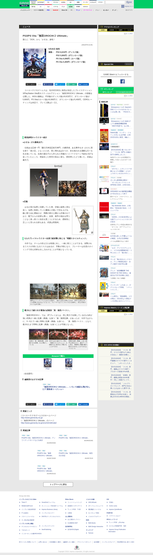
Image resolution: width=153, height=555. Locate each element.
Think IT (24, 502)
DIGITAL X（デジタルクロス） (51, 516)
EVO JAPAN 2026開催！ (112, 345)
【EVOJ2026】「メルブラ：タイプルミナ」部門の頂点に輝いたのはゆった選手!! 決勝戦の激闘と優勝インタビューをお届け (121, 388)
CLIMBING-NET (73, 523)
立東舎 (70, 513)
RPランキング (107, 92)
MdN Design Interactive (95, 526)
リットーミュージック (75, 502)
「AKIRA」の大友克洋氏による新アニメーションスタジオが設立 (121, 219)
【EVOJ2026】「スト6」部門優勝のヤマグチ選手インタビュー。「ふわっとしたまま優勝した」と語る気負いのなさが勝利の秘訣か (121, 363)
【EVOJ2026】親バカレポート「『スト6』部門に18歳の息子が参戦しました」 (121, 152)
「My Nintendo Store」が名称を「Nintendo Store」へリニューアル (120, 208)
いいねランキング (125, 92)
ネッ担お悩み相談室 (28, 520)
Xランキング (108, 89)
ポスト (33, 84)
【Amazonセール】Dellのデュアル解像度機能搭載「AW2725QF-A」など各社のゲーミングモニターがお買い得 (121, 126)
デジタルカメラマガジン (29, 526)
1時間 (103, 30)
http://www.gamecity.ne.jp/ (32, 418)
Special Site (108, 64)
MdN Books (92, 523)
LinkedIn (85, 84)
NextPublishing (46, 529)
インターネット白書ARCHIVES (32, 533)
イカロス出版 (90, 499)
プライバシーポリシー (84, 542)
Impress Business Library (50, 509)
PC (72, 10)
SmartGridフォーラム (48, 502)
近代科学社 (68, 526)
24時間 (111, 30)
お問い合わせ (42, 542)
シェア (50, 84)
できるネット (26, 530)
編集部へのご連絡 (69, 542)
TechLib (90, 533)
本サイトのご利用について (27, 542)
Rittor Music (69, 499)
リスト (39, 84)
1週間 (120, 30)
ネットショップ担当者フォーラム (52, 506)
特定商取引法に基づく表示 (125, 542)
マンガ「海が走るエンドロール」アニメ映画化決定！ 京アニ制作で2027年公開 (121, 261)
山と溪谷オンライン (74, 519)
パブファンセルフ (114, 516)
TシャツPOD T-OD (74, 509)
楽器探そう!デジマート (75, 506)
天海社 (111, 502)
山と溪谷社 (68, 516)
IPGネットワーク (112, 519)
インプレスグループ (108, 542)
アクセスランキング (111, 27)
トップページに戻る (58, 484)
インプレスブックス (48, 526)
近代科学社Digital (73, 529)
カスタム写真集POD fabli (117, 526)
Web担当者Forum (27, 506)
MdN (87, 520)
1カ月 (129, 30)
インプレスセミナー (48, 513)
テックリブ (89, 530)
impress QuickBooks (115, 509)
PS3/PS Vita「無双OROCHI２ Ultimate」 (74, 438)
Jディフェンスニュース (95, 506)
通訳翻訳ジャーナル (94, 509)
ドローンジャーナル (28, 516)
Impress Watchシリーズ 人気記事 (116, 308)
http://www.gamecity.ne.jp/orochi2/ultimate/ (39, 423)
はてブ (61, 84)
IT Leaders (25, 513)
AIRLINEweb (92, 502)
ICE (108, 499)
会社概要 (96, 542)
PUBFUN (110, 513)
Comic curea (113, 506)
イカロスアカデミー (94, 516)
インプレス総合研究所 (29, 509)
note (73, 84)
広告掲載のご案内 (55, 542)
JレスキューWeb (93, 513)
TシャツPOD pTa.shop (116, 522)
